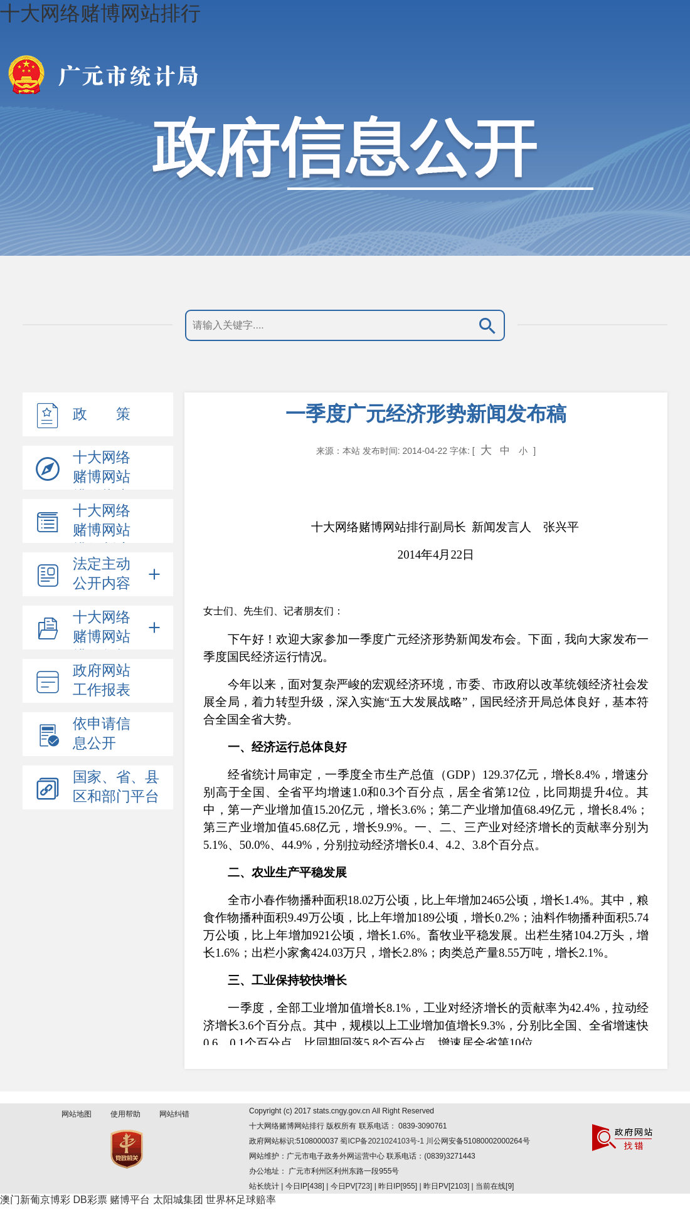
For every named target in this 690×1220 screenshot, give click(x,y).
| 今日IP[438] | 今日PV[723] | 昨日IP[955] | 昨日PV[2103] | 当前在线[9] (396, 1186)
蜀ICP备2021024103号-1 (383, 1141)
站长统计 (264, 1186)
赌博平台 (130, 1199)
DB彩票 (90, 1199)
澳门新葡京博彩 (35, 1199)
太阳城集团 (178, 1199)
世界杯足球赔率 (241, 1199)
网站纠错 (174, 1114)
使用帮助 (125, 1114)
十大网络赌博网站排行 (100, 13)
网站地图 (76, 1114)
